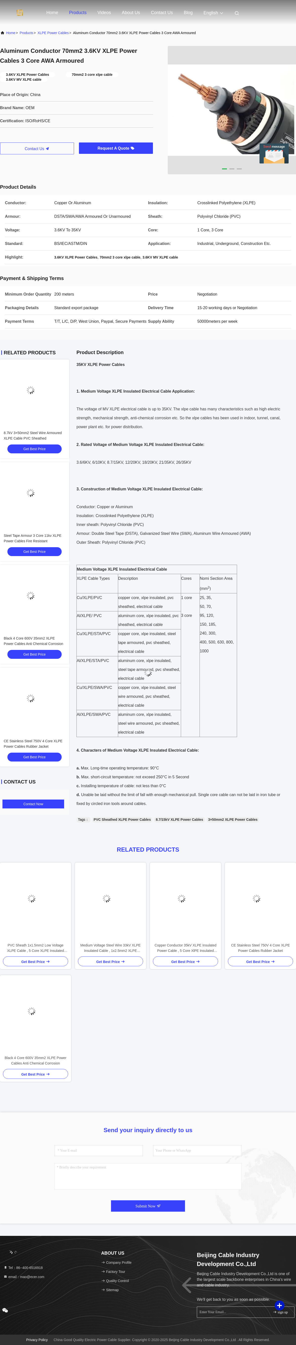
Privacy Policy (37, 1340)
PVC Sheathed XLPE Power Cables (122, 820)
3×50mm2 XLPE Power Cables (233, 820)
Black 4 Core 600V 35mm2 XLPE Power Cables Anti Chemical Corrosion (36, 1060)
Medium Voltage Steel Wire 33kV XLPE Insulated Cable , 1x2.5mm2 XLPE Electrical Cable (110, 948)
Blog (188, 12)
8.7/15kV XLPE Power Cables (179, 820)
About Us (131, 12)
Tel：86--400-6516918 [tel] (23, 1268)
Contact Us (162, 12)
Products (78, 12)
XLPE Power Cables (53, 33)
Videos (104, 12)
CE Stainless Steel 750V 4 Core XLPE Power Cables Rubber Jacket (260, 948)
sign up (280, 1312)
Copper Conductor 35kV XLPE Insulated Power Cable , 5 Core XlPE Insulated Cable (186, 948)
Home (52, 12)
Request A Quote (115, 148)
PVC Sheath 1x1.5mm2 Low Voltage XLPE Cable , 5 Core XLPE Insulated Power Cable (35, 948)
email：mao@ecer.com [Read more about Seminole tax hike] (23, 1277)
